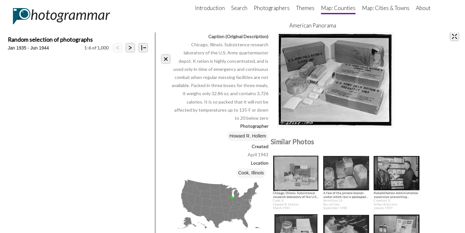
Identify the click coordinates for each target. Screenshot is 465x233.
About (423, 8)
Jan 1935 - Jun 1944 (28, 48)
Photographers (272, 8)
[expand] (454, 36)
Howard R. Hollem (247, 136)
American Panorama (312, 25)
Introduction (210, 8)
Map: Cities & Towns (385, 8)
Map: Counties (338, 8)
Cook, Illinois (251, 172)
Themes (305, 8)
